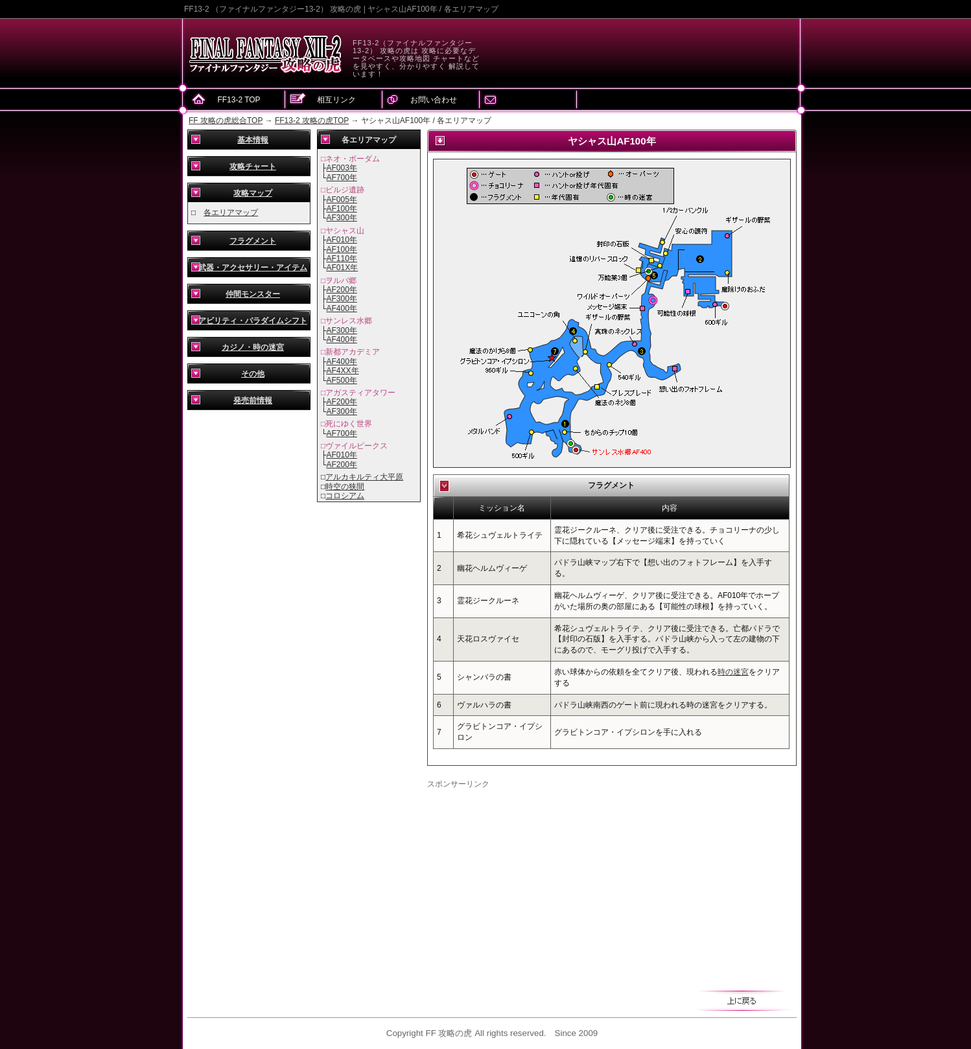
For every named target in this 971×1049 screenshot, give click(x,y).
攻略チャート (252, 166)
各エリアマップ (231, 212)
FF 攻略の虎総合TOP (226, 120)
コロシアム (344, 495)
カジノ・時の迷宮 (253, 347)
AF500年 (342, 380)
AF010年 (342, 239)
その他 (252, 373)
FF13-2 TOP (238, 99)
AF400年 (342, 308)
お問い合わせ (433, 99)
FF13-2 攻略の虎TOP (312, 120)
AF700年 (342, 177)
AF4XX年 (343, 370)
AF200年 (342, 289)
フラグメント (252, 241)
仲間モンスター (253, 294)
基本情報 (252, 139)
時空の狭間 (344, 486)
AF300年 (342, 217)
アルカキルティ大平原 (364, 476)
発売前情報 (252, 400)
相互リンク (336, 99)
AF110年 (342, 258)
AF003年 (342, 167)
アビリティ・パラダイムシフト (252, 320)
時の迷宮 (733, 671)
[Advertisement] (536, 880)
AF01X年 (342, 267)
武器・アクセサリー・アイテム (252, 267)
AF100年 (342, 208)
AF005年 (342, 199)
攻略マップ (252, 193)
